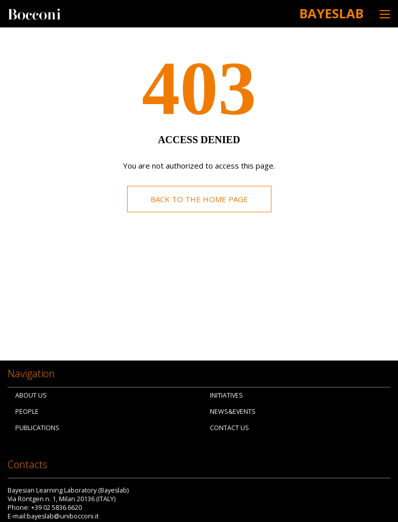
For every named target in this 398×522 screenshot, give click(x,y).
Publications (37, 427)
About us (31, 395)
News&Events (233, 411)
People (27, 411)
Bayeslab (331, 13)
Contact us (229, 427)
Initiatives (226, 395)
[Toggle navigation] (384, 14)
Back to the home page (199, 199)
